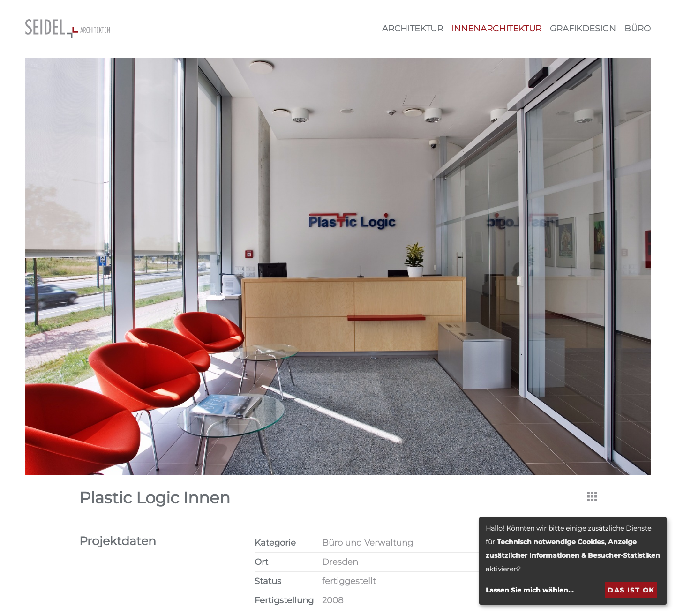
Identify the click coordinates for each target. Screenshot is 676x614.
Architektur (412, 28)
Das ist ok (631, 590)
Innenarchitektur (496, 28)
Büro (637, 28)
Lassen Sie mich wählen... (530, 590)
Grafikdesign (583, 28)
